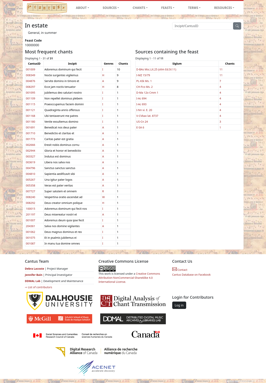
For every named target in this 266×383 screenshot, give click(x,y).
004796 (30, 168)
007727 (30, 191)
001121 (30, 110)
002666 (30, 145)
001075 (30, 237)
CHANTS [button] (139, 8)
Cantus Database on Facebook (191, 274)
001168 (30, 116)
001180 (30, 121)
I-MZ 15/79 (143, 75)
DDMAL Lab (32, 281)
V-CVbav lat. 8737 (147, 116)
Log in (179, 305)
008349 (30, 75)
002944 (30, 150)
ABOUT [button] (81, 8)
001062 (30, 232)
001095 (30, 92)
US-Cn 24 (142, 121)
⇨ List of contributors (38, 287)
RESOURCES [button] (223, 8)
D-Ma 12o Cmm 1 (147, 92)
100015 (30, 208)
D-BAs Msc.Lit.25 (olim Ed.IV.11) (156, 69)
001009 (30, 69)
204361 (30, 226)
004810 (30, 174)
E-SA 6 (140, 127)
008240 (30, 197)
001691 (30, 127)
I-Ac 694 (141, 98)
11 (221, 69)
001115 (30, 104)
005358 (30, 185)
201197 (30, 214)
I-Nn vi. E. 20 (144, 110)
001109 (30, 98)
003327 (30, 156)
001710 (30, 133)
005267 (30, 179)
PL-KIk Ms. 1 (144, 81)
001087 (30, 243)
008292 (30, 203)
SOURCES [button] (110, 8)
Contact (179, 270)
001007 (30, 220)
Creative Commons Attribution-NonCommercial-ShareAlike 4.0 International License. (129, 278)
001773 (30, 139)
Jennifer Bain (34, 275)
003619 (30, 162)
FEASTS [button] (166, 8)
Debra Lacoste (34, 268)
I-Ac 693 (141, 104)
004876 (30, 81)
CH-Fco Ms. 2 (144, 87)
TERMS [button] (193, 8)
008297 (30, 87)
